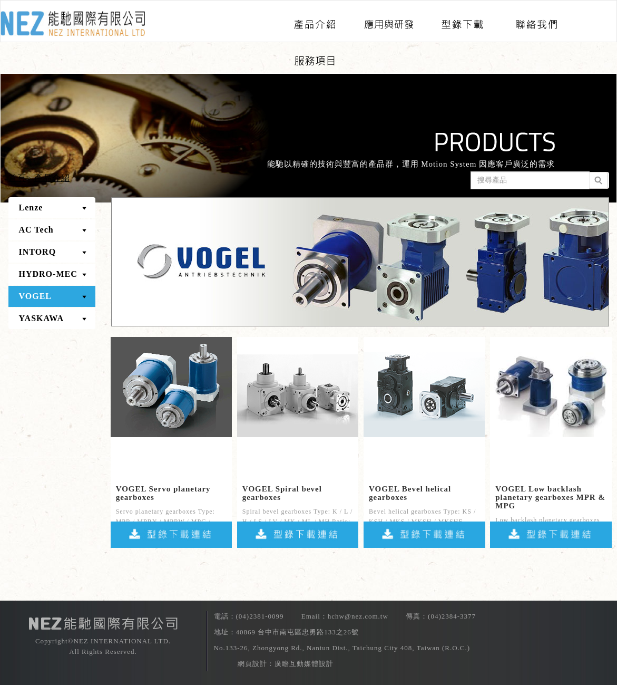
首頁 (17, 177)
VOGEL (35, 296)
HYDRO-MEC (48, 273)
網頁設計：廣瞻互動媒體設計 (286, 664)
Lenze (31, 207)
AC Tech (36, 229)
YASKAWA (41, 318)
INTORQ (37, 251)
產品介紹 (52, 177)
